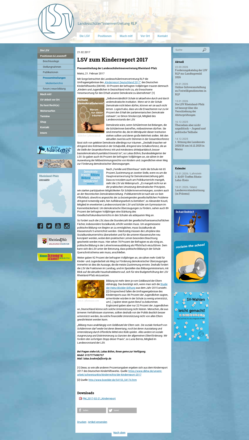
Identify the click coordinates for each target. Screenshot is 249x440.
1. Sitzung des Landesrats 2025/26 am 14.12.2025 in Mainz (190, 145)
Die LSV (85, 36)
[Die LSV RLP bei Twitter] (49, 226)
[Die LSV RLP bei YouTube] (58, 226)
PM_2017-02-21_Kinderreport (99, 398)
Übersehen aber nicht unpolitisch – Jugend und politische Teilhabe (190, 128)
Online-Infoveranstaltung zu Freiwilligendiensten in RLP (190, 90)
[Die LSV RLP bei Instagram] (67, 226)
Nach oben (119, 432)
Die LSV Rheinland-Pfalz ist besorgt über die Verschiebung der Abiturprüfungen (189, 110)
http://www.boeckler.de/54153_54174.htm (113, 379)
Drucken (81, 422)
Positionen (105, 36)
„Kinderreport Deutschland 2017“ (122, 82)
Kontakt (163, 36)
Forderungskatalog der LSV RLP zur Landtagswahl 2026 (191, 73)
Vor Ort (145, 36)
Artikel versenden (97, 422)
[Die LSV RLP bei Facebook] (40, 226)
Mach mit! (126, 36)
